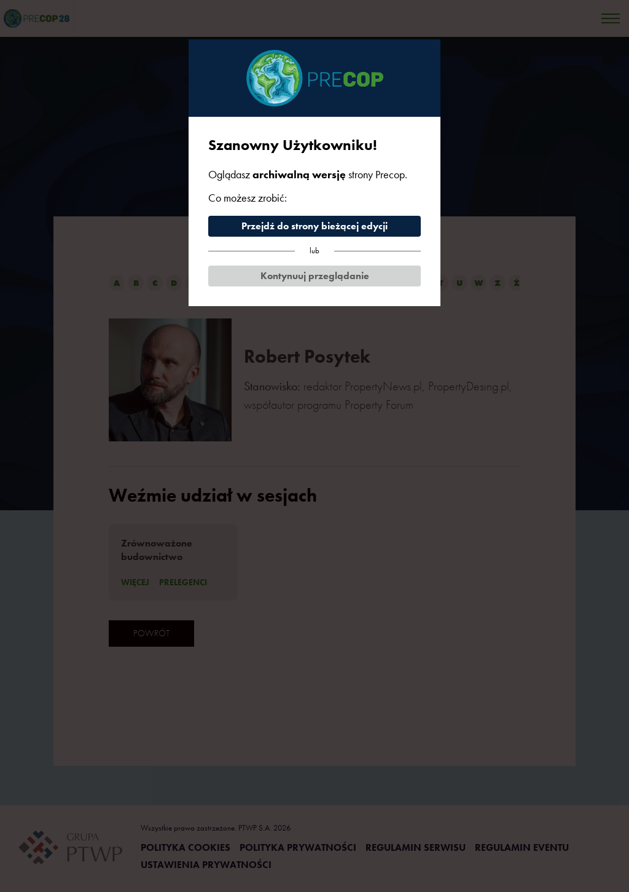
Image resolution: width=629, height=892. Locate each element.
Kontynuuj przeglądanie (314, 275)
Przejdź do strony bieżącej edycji (314, 225)
